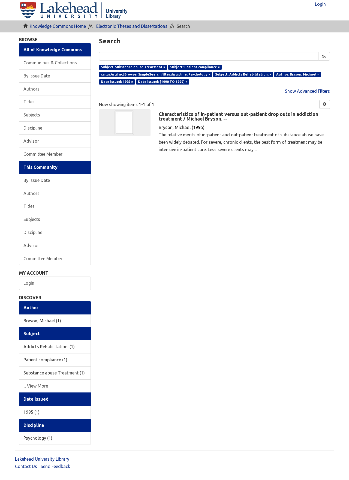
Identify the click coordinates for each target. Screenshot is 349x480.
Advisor (31, 141)
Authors (31, 88)
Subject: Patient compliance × (195, 67)
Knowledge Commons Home (58, 26)
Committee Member (42, 154)
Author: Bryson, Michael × (297, 74)
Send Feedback (55, 466)
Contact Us (26, 466)
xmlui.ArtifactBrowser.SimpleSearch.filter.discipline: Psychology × (155, 74)
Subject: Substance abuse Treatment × (133, 67)
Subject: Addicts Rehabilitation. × (243, 74)
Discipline (32, 127)
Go (324, 56)
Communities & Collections (50, 62)
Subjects (31, 114)
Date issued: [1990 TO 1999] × (162, 81)
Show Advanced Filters (307, 91)
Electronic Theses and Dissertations (131, 26)
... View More (35, 385)
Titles (29, 101)
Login (28, 283)
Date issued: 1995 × (117, 81)
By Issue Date (36, 75)
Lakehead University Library (42, 459)
